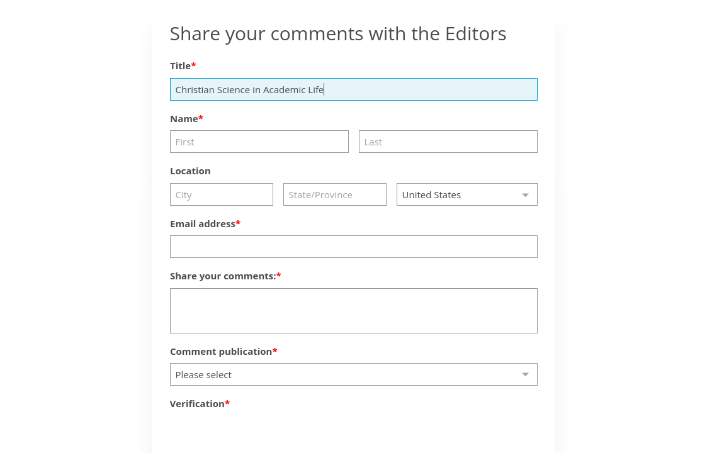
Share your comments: (223, 275)
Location (190, 170)
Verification (197, 403)
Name (184, 118)
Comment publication (221, 351)
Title (180, 65)
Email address (202, 223)
